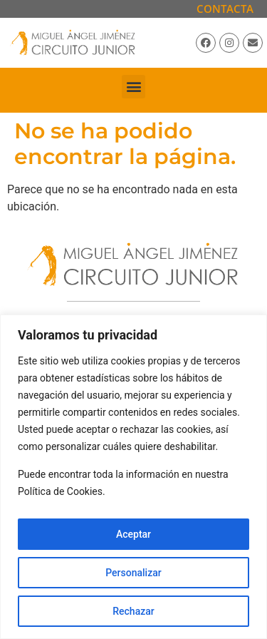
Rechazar (133, 611)
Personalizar (133, 572)
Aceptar (133, 534)
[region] (133, 477)
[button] (133, 86)
